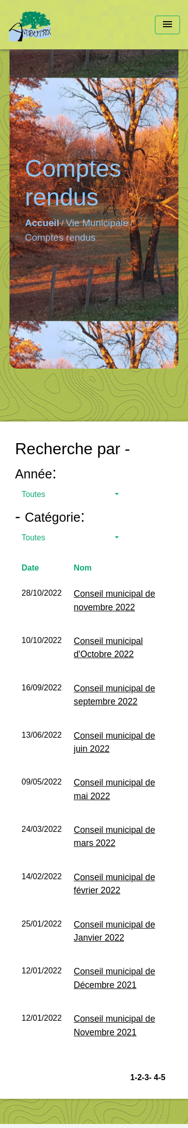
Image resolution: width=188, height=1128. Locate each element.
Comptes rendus (60, 237)
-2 (138, 1077)
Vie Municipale (97, 223)
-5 (161, 1077)
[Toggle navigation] (167, 25)
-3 (145, 1077)
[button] (70, 494)
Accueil (42, 223)
